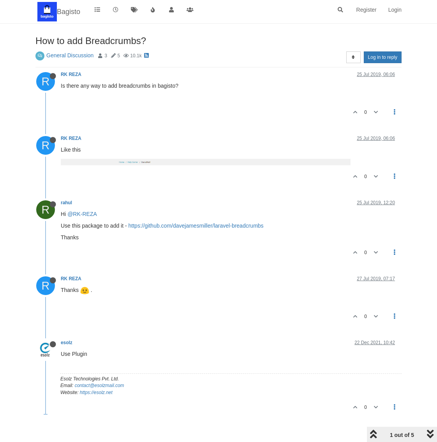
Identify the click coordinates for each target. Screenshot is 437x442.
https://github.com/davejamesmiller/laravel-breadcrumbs (196, 226)
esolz (66, 342)
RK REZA (71, 74)
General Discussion (69, 55)
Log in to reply (382, 57)
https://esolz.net (96, 392)
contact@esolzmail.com (99, 385)
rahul (66, 202)
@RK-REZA (82, 214)
